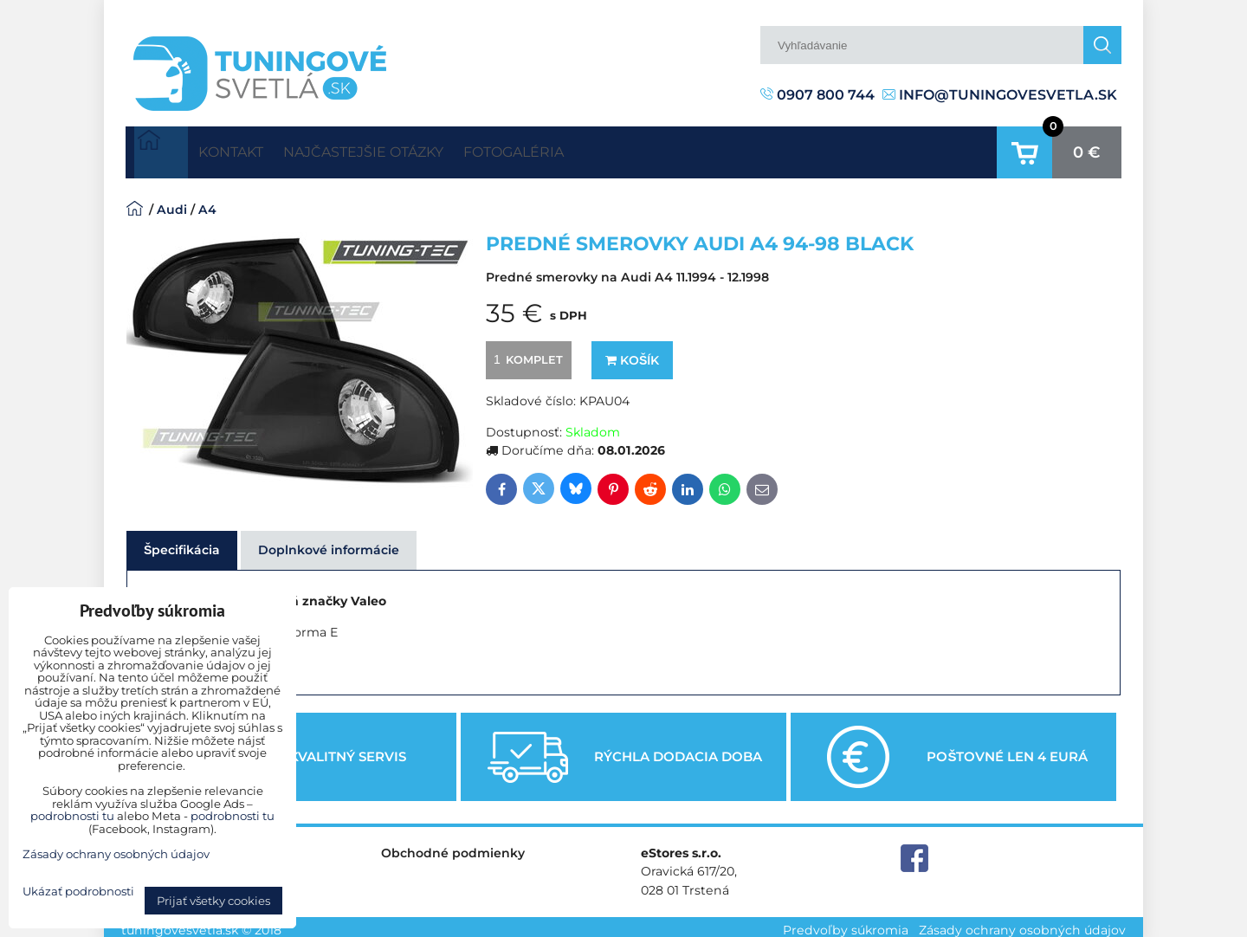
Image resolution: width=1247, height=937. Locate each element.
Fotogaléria (580, 148)
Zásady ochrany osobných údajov (1022, 923)
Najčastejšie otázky (403, 148)
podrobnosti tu (72, 816)
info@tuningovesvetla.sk (999, 95)
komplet (525, 352)
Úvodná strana (161, 148)
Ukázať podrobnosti (78, 891)
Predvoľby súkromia (845, 923)
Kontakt (243, 148)
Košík (632, 353)
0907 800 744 (817, 95)
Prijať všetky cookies (213, 901)
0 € (1087, 148)
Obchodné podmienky (453, 847)
